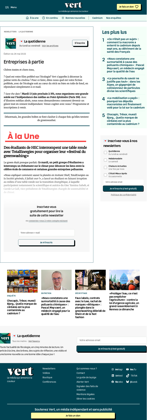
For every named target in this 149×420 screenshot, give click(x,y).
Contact (80, 372)
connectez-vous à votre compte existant (48, 220)
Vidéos (46, 372)
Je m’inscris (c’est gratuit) (123, 188)
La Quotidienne (26, 31)
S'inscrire (80, 42)
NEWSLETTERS (10, 31)
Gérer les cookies (85, 398)
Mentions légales (85, 394)
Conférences (49, 381)
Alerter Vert (82, 381)
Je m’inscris (46, 242)
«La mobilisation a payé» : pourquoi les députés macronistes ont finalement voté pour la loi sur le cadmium (126, 102)
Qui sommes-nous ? (86, 368)
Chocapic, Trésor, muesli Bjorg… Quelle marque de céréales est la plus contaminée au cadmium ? (123, 119)
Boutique (47, 377)
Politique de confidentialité (123, 194)
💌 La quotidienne (32, 41)
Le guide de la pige (86, 377)
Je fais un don (126, 6)
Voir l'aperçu (34, 341)
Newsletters (49, 368)
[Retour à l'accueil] (73, 6)
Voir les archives (50, 45)
